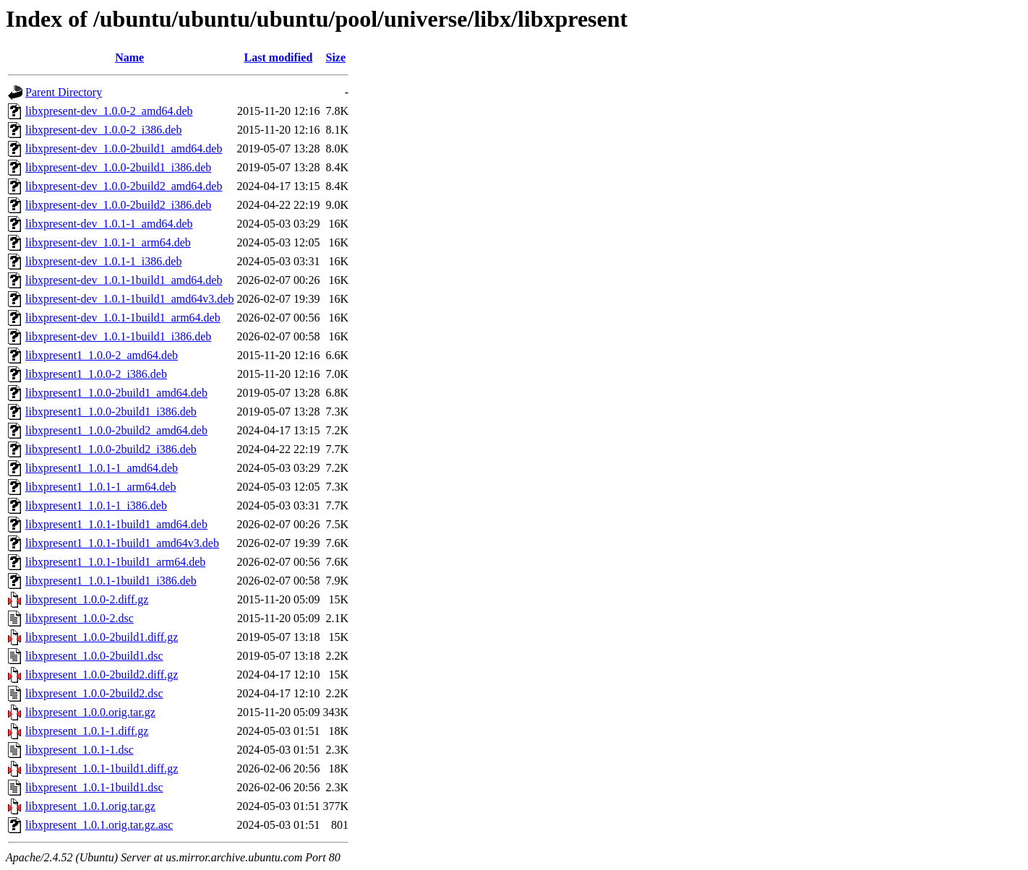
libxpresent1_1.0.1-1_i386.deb (96, 505)
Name (129, 57)
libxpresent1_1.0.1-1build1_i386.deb (111, 580)
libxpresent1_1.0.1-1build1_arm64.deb (115, 562)
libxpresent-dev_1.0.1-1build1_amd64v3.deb (129, 299)
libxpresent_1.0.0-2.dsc (79, 618)
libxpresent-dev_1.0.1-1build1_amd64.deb (123, 280)
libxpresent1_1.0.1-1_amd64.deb (101, 468)
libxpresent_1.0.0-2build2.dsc (94, 693)
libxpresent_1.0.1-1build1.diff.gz (101, 768)
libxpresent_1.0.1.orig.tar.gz (90, 806)
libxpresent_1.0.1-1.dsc (79, 750)
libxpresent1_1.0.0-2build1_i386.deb (111, 411)
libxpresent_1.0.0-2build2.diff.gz (101, 674)
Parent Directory (63, 92)
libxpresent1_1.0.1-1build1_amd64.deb (116, 524)
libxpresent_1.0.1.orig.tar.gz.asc (99, 825)
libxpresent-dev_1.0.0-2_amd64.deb (109, 111)
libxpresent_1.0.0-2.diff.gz (86, 599)
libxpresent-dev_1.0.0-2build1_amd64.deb (123, 148)
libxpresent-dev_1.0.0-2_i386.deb (103, 130)
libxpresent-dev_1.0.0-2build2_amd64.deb (123, 186)
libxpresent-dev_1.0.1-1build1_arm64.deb (122, 317)
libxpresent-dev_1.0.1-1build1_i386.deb (118, 336)
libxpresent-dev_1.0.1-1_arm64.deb (108, 242)
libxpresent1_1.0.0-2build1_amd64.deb (116, 393)
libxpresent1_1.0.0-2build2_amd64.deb (116, 430)
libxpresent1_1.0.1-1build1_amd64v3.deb (122, 543)
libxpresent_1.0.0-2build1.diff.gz (101, 637)
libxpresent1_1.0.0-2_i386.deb (96, 374)
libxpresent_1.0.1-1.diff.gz (86, 731)
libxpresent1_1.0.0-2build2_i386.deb (111, 449)
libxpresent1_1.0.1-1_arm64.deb (100, 487)
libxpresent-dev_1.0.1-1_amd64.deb (109, 224)
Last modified (278, 57)
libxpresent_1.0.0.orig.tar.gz (90, 712)
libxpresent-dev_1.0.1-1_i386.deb (103, 261)
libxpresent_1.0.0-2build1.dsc (94, 656)
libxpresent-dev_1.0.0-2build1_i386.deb (118, 167)
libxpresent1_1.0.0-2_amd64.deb (101, 355)
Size (336, 57)
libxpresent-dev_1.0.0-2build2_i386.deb (118, 205)
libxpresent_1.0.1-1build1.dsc (94, 787)
